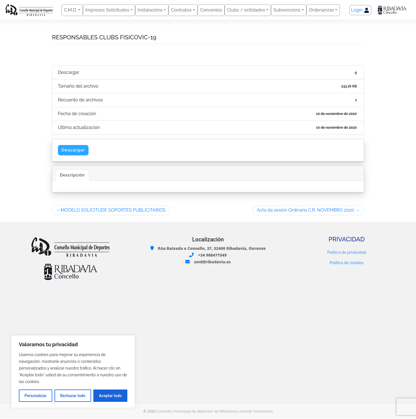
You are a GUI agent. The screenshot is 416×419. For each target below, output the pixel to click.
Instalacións (150, 10)
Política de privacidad (346, 253)
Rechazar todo (72, 395)
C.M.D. (70, 10)
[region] (73, 371)
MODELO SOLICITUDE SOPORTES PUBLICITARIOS (113, 210)
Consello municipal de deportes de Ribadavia (197, 411)
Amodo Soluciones (256, 411)
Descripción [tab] (72, 175)
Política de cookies (347, 263)
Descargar (74, 150)
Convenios (211, 10)
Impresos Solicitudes (107, 10)
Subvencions (286, 10)
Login (360, 10)
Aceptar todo (110, 395)
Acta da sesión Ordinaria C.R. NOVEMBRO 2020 (305, 210)
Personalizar (35, 395)
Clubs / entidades (246, 10)
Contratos (181, 10)
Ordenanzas (321, 10)
